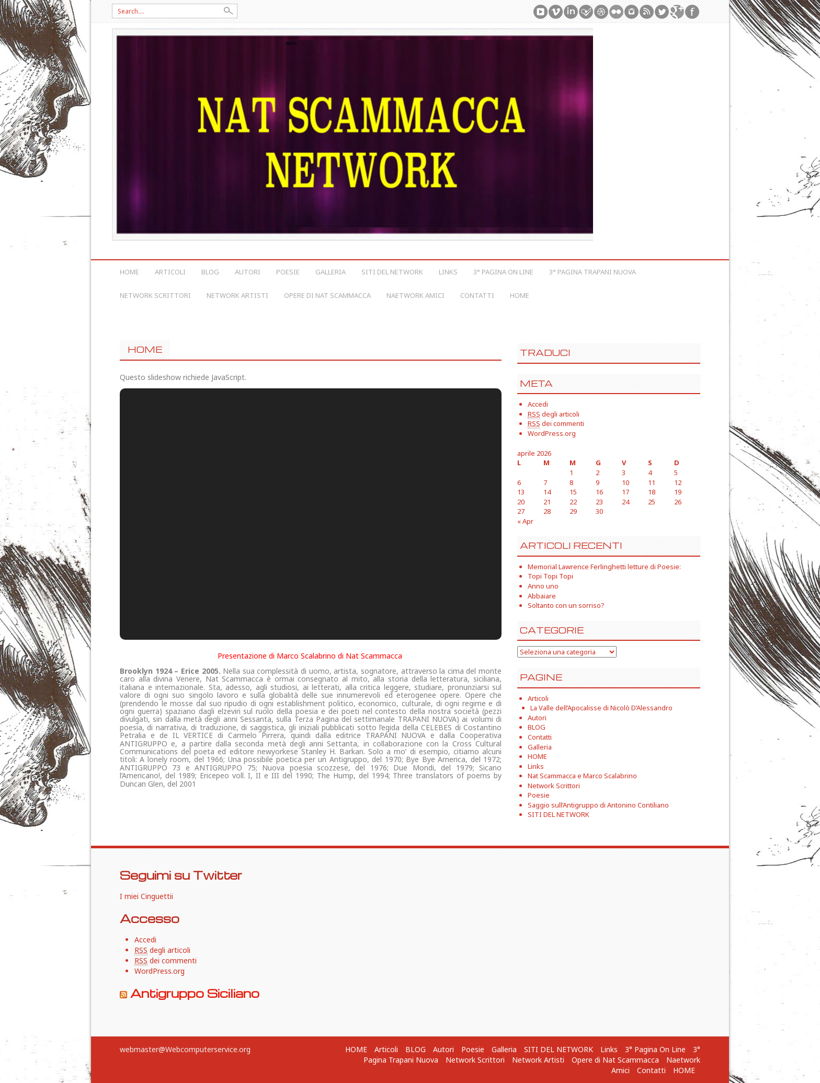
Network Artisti (237, 295)
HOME (129, 271)
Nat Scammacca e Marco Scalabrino (582, 775)
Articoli (170, 271)
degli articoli (553, 414)
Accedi (538, 404)
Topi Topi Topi (550, 576)
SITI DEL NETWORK (392, 271)
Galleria (330, 271)
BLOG (210, 271)
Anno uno (543, 586)
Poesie (288, 271)
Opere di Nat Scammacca (327, 295)
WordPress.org (552, 433)
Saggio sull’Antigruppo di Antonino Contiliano (598, 805)
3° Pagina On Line (503, 271)
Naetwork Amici (415, 295)
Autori (247, 271)
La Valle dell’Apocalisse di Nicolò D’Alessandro (601, 707)
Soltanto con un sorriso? (566, 605)
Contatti (477, 295)
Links (448, 271)
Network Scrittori (155, 295)
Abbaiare (542, 596)
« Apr (525, 521)
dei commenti (556, 424)
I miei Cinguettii (146, 896)
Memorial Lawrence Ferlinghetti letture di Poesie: (604, 566)
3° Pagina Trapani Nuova (592, 271)
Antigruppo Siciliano (194, 993)
